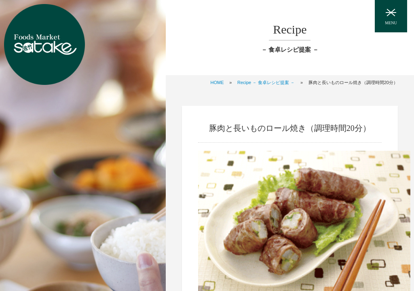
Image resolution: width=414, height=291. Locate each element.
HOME (217, 82)
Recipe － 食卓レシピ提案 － (266, 82)
